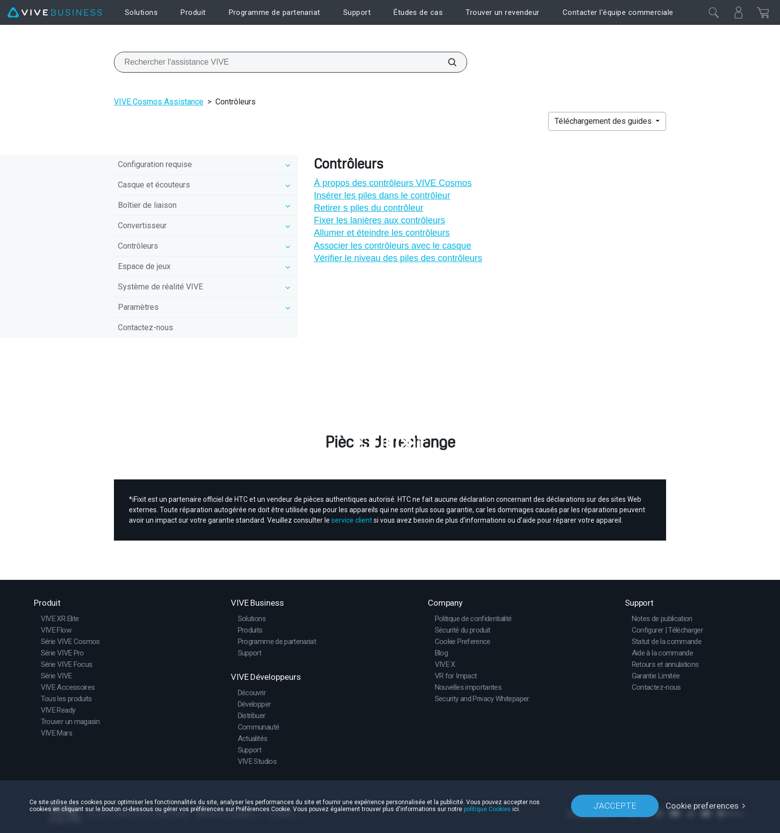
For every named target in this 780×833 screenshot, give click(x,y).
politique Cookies (487, 809)
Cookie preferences (702, 806)
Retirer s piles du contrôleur (368, 208)
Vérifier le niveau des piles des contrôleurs (398, 258)
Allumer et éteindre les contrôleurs (382, 233)
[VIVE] (54, 12)
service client (351, 520)
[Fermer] (713, 12)
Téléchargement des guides (604, 121)
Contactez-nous (145, 327)
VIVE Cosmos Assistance (158, 101)
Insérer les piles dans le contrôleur (382, 195)
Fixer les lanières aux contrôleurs (379, 220)
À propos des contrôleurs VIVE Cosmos (393, 183)
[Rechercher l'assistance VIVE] (447, 62)
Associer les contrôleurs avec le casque (392, 246)
